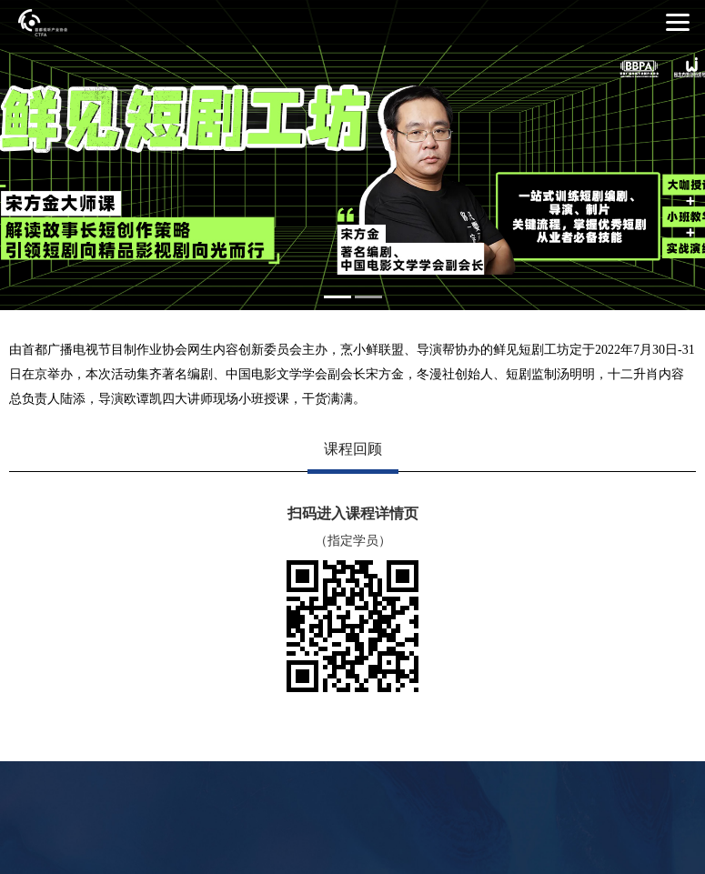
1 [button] (337, 297)
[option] (352, 155)
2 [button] (368, 297)
